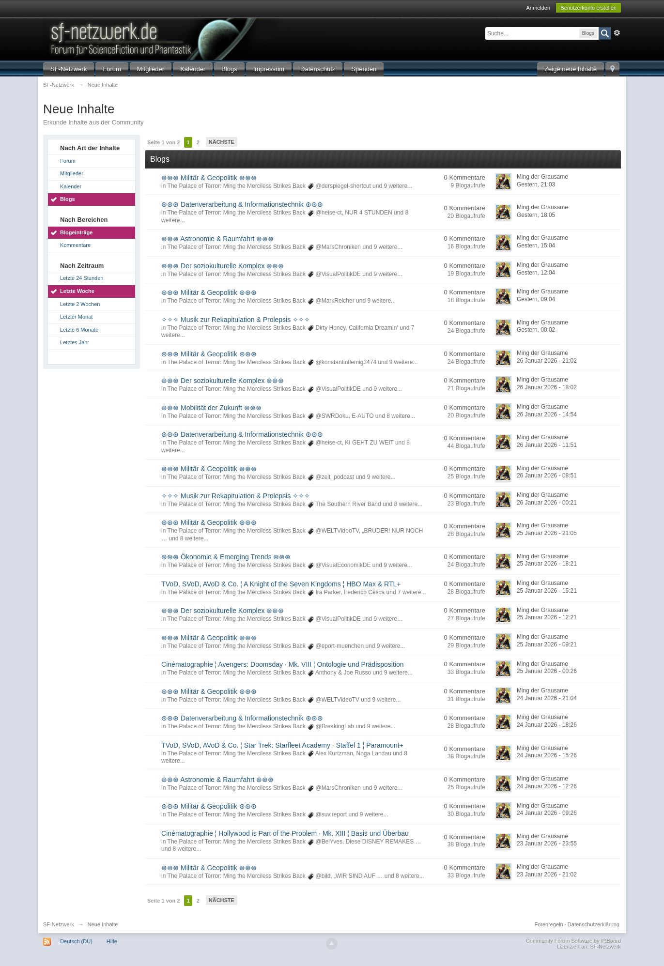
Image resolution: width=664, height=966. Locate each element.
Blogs (229, 69)
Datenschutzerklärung (593, 924)
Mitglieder (150, 69)
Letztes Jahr (74, 342)
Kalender (192, 69)
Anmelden (538, 8)
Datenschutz (317, 69)
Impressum (268, 69)
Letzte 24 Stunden (81, 278)
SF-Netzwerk (68, 69)
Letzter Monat (76, 317)
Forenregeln (548, 924)
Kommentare (75, 245)
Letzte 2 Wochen (80, 304)
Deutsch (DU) (76, 941)
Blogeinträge (76, 232)
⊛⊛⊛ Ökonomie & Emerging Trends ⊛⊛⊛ (226, 557)
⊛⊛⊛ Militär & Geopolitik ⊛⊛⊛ (208, 178)
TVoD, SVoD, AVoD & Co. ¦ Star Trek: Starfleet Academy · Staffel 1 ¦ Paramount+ (282, 745)
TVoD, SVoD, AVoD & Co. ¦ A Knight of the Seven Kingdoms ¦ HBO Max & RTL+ (281, 584)
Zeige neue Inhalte (570, 69)
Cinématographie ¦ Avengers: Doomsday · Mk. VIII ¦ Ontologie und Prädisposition (282, 664)
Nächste (221, 142)
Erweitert (617, 33)
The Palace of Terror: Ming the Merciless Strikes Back (237, 186)
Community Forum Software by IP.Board (573, 941)
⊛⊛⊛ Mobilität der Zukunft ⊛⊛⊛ (211, 408)
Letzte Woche (77, 291)
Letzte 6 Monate (79, 330)
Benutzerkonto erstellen (588, 8)
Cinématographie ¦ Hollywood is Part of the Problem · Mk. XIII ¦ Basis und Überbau (285, 833)
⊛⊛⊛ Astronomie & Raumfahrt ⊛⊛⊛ (217, 239)
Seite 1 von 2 (163, 142)
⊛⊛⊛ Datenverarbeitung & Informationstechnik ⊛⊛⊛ (242, 204)
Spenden (363, 69)
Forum (112, 69)
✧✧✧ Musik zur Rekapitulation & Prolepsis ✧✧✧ (235, 319)
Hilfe (112, 941)
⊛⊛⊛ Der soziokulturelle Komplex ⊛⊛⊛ (222, 266)
